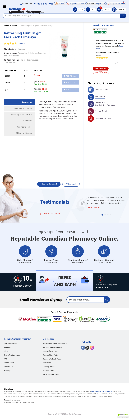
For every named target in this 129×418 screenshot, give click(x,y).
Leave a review (100, 68)
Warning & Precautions (21, 114)
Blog (6, 351)
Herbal (14, 25)
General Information (22, 108)
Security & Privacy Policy (52, 347)
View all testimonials (53, 214)
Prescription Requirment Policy (55, 343)
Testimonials (9, 363)
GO (123, 16)
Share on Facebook (48, 184)
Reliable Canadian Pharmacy (101, 391)
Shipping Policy (48, 367)
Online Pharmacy (10, 343)
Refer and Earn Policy (51, 374)
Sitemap (7, 370)
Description (26, 102)
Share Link (71, 184)
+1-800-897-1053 (43, 4)
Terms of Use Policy (50, 351)
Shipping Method (24, 133)
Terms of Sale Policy (50, 355)
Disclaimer (47, 363)
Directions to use (24, 127)
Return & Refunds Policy (52, 359)
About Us (7, 347)
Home (6, 25)
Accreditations (48, 370)
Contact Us (8, 367)
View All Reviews (101, 72)
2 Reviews (22, 43)
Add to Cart (70, 76)
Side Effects (26, 121)
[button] (123, 415)
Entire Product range (12, 355)
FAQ (5, 359)
